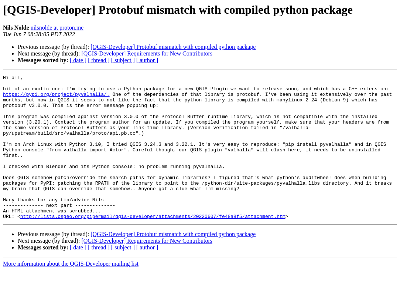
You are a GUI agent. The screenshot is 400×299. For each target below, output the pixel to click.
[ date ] (78, 60)
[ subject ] (123, 60)
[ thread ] (99, 60)
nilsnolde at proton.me (57, 27)
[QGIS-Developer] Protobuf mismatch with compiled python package (173, 47)
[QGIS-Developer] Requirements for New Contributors (146, 53)
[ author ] (147, 60)
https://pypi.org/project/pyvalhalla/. (56, 98)
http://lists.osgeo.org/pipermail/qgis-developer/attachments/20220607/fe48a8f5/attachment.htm (153, 245)
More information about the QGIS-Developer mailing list (71, 292)
